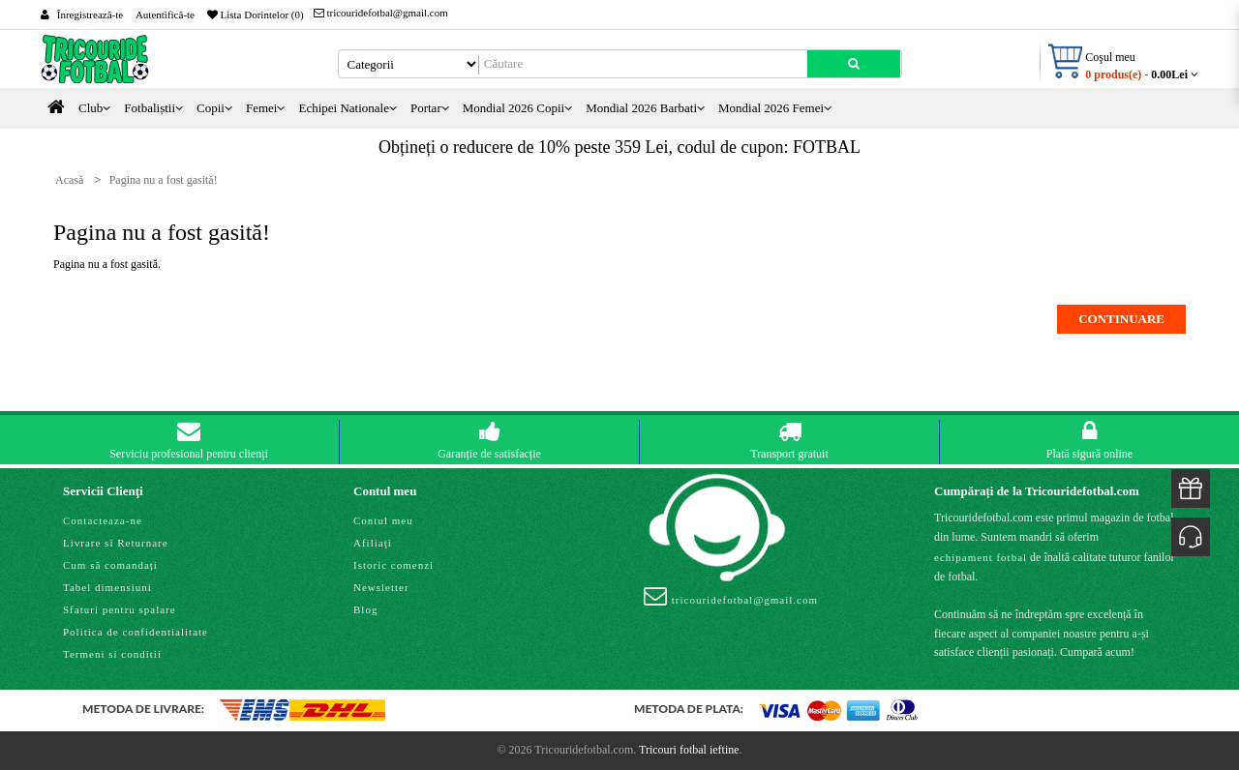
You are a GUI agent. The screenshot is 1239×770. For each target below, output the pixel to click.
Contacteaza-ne (102, 520)
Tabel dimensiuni (107, 587)
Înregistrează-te (90, 14)
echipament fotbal (980, 557)
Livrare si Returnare (115, 542)
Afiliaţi (372, 542)
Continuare (1121, 318)
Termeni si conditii (112, 654)
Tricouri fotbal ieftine (689, 749)
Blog (365, 609)
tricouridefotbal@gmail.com (381, 12)
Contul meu (383, 520)
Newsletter (381, 587)
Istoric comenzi (393, 565)
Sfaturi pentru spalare (119, 609)
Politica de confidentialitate (135, 631)
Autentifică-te (165, 14)
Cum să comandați (110, 565)
